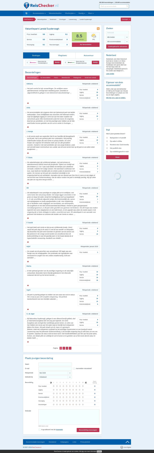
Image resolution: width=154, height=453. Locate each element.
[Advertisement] (117, 113)
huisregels (59, 429)
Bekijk (57, 62)
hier (83, 451)
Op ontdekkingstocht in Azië (119, 151)
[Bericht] (68, 417)
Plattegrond (77, 77)
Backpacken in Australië (118, 138)
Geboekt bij (29, 377)
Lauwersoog (73, 19)
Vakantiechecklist (55, 13)
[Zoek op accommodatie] (112, 6)
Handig (81, 13)
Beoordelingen (32, 77)
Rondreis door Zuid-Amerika (119, 145)
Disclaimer (52, 442)
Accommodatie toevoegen (35, 442)
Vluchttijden (69, 13)
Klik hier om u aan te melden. (116, 98)
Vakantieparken (42, 19)
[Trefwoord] (117, 33)
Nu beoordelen (85, 44)
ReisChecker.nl (28, 19)
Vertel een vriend (90, 77)
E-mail (27, 368)
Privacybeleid (85, 442)
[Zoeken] (127, 6)
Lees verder (110, 74)
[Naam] (55, 364)
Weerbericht (66, 77)
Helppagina (64, 442)
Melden (27, 103)
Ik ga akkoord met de (52, 429)
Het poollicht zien (115, 148)
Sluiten (99, 451)
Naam (27, 364)
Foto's (56, 77)
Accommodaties (38, 13)
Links (74, 442)
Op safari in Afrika (116, 141)
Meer (90, 13)
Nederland (53, 19)
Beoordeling (29, 382)
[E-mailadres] (55, 368)
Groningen (62, 19)
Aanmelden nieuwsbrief (84, 368)
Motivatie (28, 411)
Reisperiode (29, 373)
